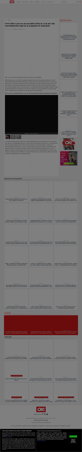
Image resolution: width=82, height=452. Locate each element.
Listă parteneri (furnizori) (41, 440)
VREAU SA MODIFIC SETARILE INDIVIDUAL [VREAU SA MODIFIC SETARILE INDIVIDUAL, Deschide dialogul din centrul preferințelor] (73, 441)
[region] (41, 440)
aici (2, 445)
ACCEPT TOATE (73, 436)
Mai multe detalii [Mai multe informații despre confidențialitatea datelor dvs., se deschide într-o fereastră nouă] (9, 436)
